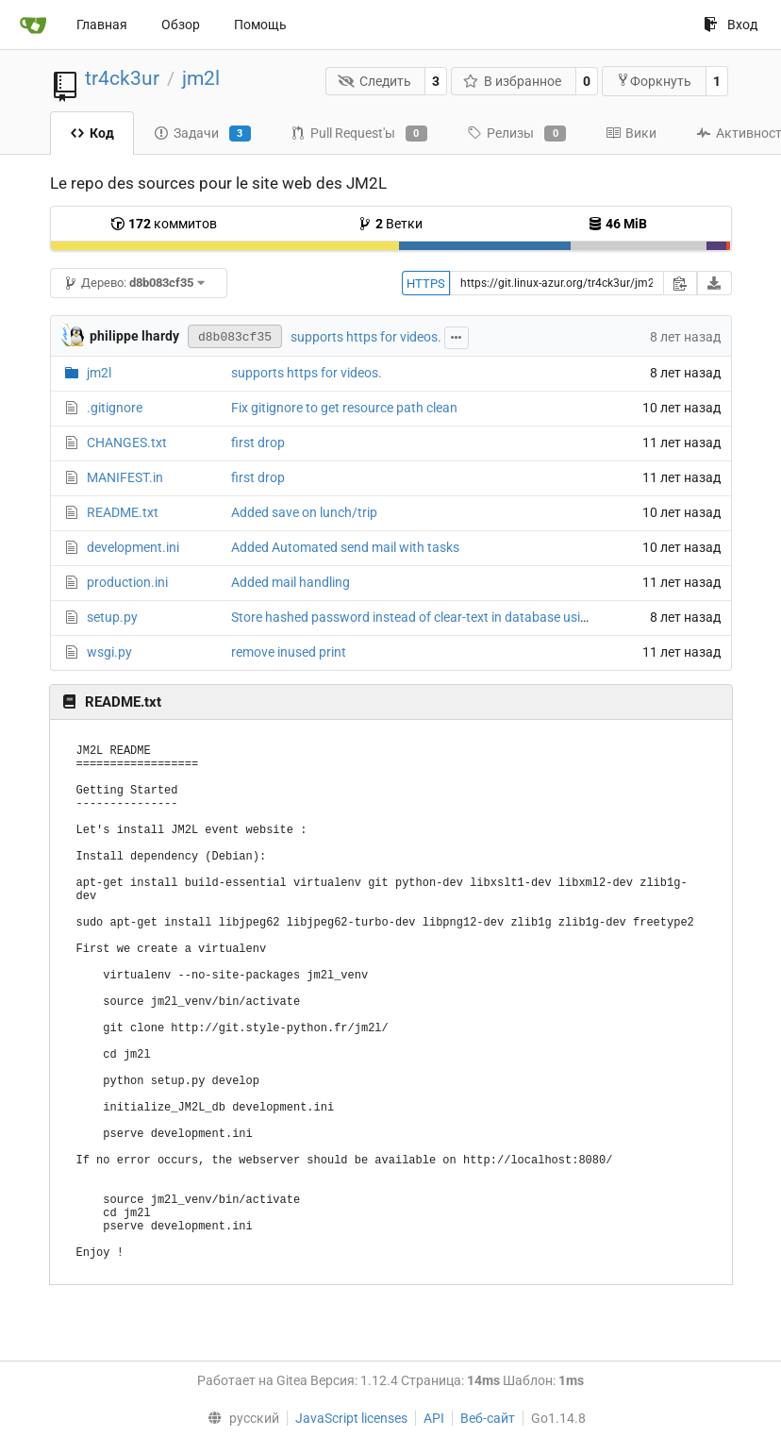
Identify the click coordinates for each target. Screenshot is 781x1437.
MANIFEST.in (125, 477)
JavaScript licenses (351, 1418)
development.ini (133, 547)
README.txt (122, 512)
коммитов (163, 223)
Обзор (180, 24)
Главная (101, 24)
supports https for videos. (366, 336)
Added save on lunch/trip (304, 512)
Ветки (390, 223)
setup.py (112, 617)
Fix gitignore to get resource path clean (344, 407)
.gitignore (114, 407)
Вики (631, 133)
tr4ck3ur (122, 78)
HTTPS (426, 283)
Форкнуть (653, 81)
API (434, 1418)
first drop (258, 442)
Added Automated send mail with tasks (345, 547)
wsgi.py (109, 652)
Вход (730, 24)
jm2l (201, 78)
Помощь (260, 24)
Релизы (516, 133)
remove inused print (288, 652)
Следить (374, 81)
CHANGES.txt (127, 442)
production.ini (127, 582)
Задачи (202, 133)
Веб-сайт (487, 1418)
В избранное (512, 81)
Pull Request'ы (359, 133)
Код (92, 133)
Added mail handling (290, 582)
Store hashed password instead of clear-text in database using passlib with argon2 (472, 617)
